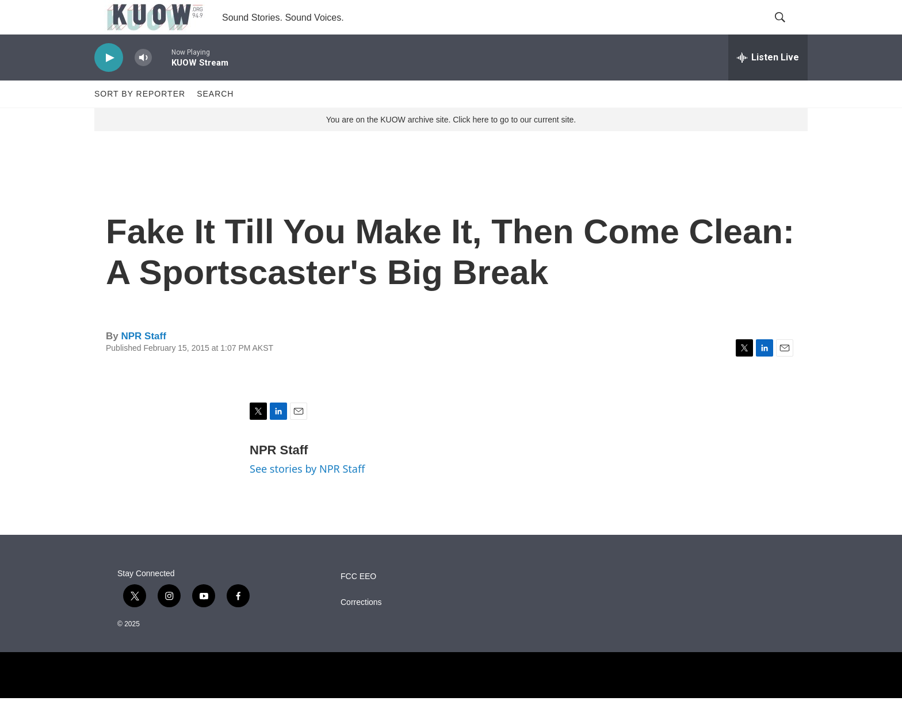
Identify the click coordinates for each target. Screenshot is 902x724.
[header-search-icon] (789, 30)
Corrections (361, 628)
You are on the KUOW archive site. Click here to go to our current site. (451, 145)
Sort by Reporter (139, 119)
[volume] (143, 84)
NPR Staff (143, 362)
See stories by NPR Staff (307, 494)
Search (215, 119)
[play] (109, 83)
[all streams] (768, 83)
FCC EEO (358, 602)
